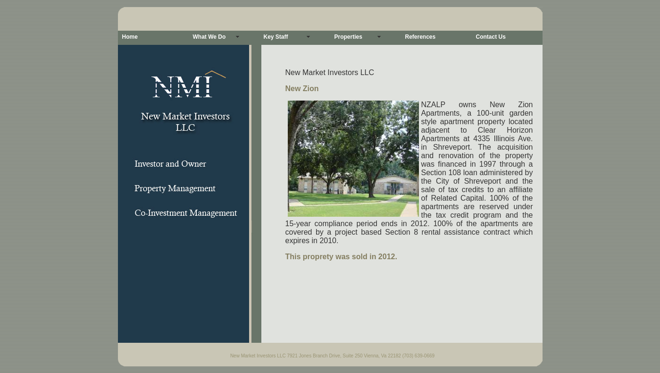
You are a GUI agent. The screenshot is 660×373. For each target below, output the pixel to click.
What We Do (209, 37)
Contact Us (491, 37)
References (420, 37)
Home (130, 37)
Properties (348, 37)
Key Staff (276, 37)
